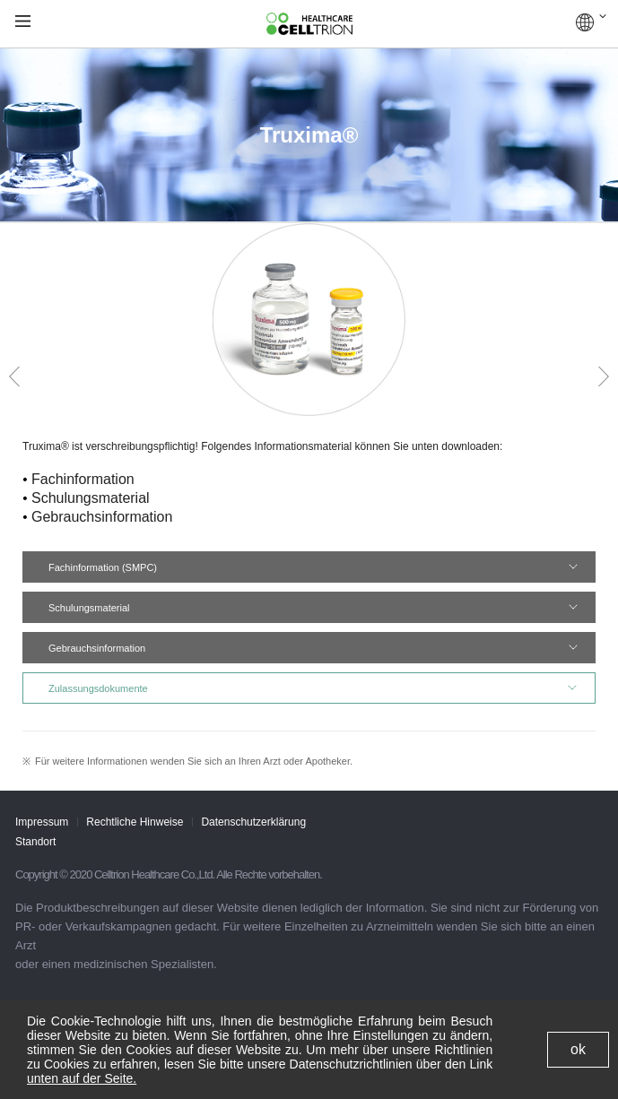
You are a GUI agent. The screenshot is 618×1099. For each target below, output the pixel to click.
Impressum (41, 822)
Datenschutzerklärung (253, 822)
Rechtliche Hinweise (134, 822)
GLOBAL (591, 22)
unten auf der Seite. (81, 1078)
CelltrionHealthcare (309, 24)
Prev (14, 376)
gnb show (22, 22)
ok (578, 1049)
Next (603, 376)
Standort (35, 841)
